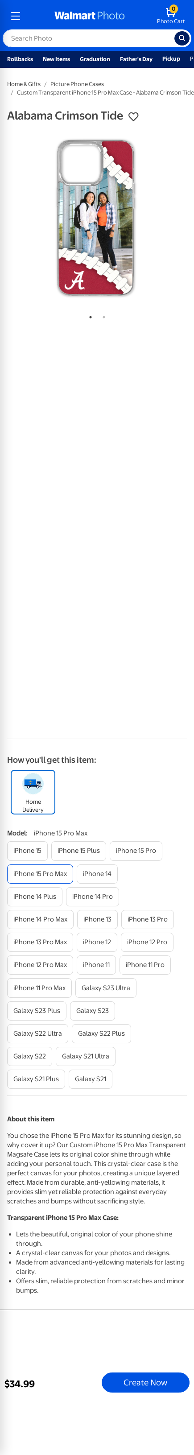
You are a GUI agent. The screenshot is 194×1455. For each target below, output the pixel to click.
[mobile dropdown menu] (15, 16)
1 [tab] (88, 315)
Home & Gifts (24, 84)
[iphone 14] (97, 874)
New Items (56, 59)
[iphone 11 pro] (145, 965)
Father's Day (136, 59)
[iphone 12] (97, 942)
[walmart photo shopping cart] (171, 16)
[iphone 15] (27, 850)
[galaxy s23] (92, 1011)
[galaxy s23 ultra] (105, 987)
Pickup (171, 58)
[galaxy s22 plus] (101, 1033)
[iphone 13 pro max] (40, 942)
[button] (133, 116)
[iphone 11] (96, 965)
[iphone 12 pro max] (40, 965)
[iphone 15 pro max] (40, 874)
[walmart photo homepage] (89, 16)
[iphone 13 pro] (147, 919)
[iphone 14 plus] (34, 896)
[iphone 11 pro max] (39, 987)
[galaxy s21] (90, 1079)
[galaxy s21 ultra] (86, 1056)
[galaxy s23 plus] (36, 1011)
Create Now (145, 1382)
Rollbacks (20, 59)
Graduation (95, 59)
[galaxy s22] (29, 1056)
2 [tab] (102, 315)
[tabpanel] (97, 218)
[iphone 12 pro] (147, 942)
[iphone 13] (97, 919)
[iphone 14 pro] (92, 896)
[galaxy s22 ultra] (37, 1033)
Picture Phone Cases (77, 84)
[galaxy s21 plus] (36, 1079)
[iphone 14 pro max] (40, 919)
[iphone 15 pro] (136, 850)
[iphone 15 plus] (78, 850)
